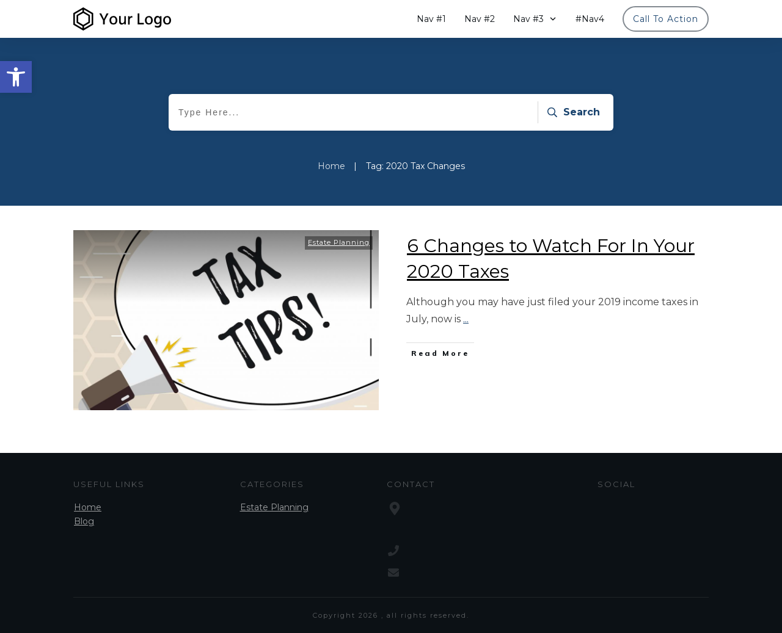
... (466, 319)
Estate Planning (339, 242)
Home (87, 507)
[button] (16, 77)
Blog (84, 521)
